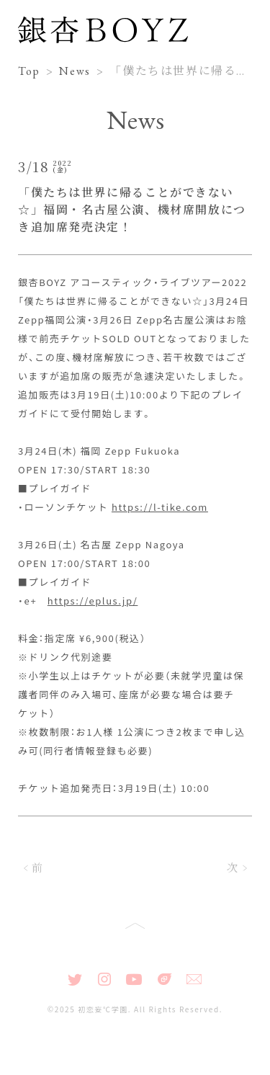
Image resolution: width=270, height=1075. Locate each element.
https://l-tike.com (160, 507)
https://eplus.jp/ (93, 600)
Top (29, 71)
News (74, 71)
